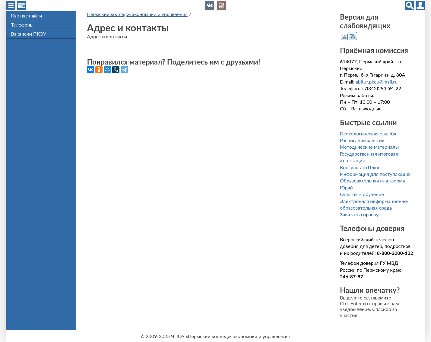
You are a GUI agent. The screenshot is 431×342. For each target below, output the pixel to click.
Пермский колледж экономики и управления (137, 14)
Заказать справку (359, 214)
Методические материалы (369, 147)
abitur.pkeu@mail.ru (377, 81)
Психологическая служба (368, 133)
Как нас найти (26, 15)
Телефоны (22, 24)
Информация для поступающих (375, 174)
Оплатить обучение (362, 194)
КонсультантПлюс (360, 167)
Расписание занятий (362, 140)
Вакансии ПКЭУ (28, 33)
